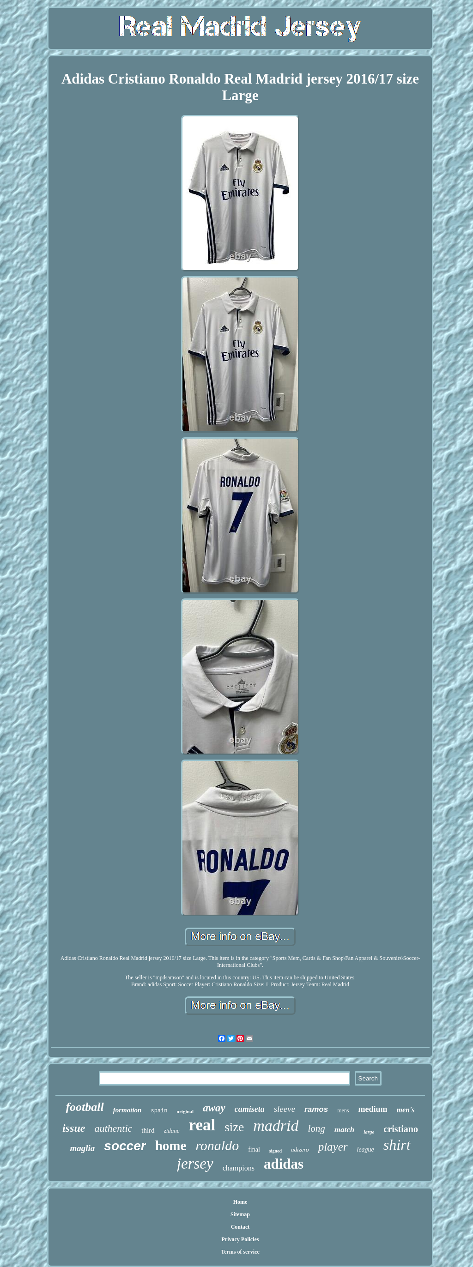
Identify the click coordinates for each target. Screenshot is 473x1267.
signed (275, 1150)
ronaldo (217, 1145)
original (185, 1111)
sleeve (284, 1109)
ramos (316, 1109)
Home (240, 1202)
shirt (397, 1144)
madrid (275, 1125)
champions (239, 1168)
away (214, 1108)
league (365, 1149)
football (84, 1107)
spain (159, 1111)
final (254, 1149)
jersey (195, 1163)
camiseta (250, 1109)
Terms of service (240, 1252)
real (202, 1125)
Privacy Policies (240, 1239)
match (344, 1129)
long (316, 1128)
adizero (300, 1149)
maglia (82, 1148)
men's (405, 1110)
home (171, 1145)
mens (343, 1110)
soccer (125, 1146)
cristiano (401, 1129)
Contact (240, 1227)
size (234, 1127)
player (333, 1146)
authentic (113, 1128)
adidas (283, 1164)
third (147, 1130)
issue (73, 1128)
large (369, 1131)
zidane (172, 1130)
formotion (127, 1110)
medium (372, 1109)
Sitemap (240, 1214)
